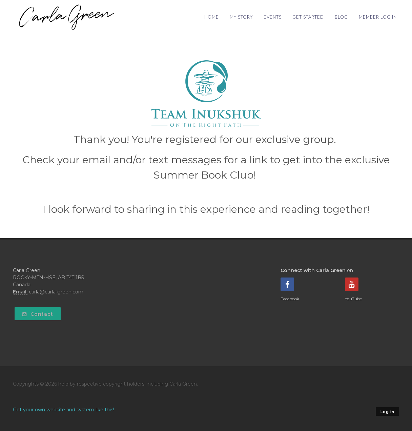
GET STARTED (308, 17)
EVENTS (273, 17)
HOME (211, 17)
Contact (37, 314)
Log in (387, 411)
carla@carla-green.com (56, 292)
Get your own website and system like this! (63, 410)
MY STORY (241, 17)
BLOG (341, 17)
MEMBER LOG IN (378, 17)
